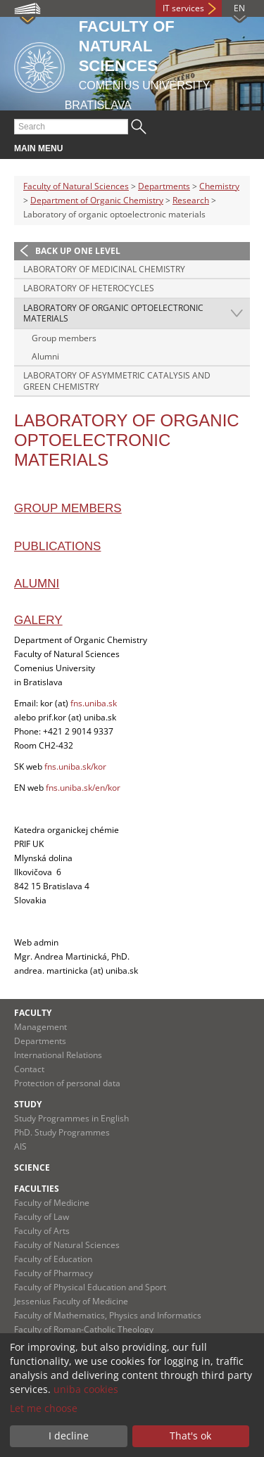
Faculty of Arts (42, 1231)
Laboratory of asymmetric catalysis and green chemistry (116, 381)
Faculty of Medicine (51, 1203)
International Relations (58, 1055)
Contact (29, 1069)
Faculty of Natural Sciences (76, 186)
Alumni (45, 356)
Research (190, 200)
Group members (64, 338)
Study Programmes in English (71, 1118)
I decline (69, 1435)
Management (40, 1027)
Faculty (32, 1013)
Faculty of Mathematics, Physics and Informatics (107, 1315)
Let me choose (43, 1408)
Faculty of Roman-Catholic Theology (83, 1329)
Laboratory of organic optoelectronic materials (113, 313)
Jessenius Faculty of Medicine (71, 1301)
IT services (183, 8)
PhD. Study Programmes (62, 1132)
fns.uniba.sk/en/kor (83, 788)
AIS (20, 1146)
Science (32, 1167)
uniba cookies (86, 1389)
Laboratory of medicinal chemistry (104, 269)
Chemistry (219, 186)
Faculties (36, 1189)
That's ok (190, 1435)
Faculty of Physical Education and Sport (90, 1287)
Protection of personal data (67, 1083)
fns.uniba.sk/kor (75, 766)
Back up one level (77, 251)
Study (28, 1104)
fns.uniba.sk (93, 703)
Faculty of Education (53, 1259)
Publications (57, 546)
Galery (38, 620)
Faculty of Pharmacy (53, 1273)
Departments (164, 186)
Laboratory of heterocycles (88, 288)
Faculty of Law (41, 1217)
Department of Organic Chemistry (96, 200)
